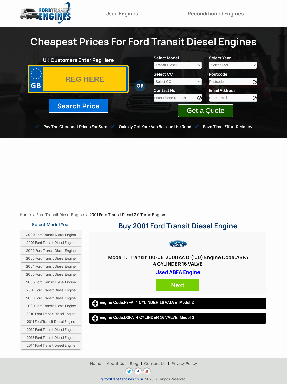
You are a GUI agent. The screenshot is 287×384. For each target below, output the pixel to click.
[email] (233, 98)
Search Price (78, 105)
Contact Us (154, 363)
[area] (233, 81)
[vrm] (84, 79)
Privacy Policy (184, 363)
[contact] (178, 98)
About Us (115, 363)
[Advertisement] (143, 175)
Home (95, 363)
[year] (233, 65)
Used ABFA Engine (177, 272)
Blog (134, 363)
